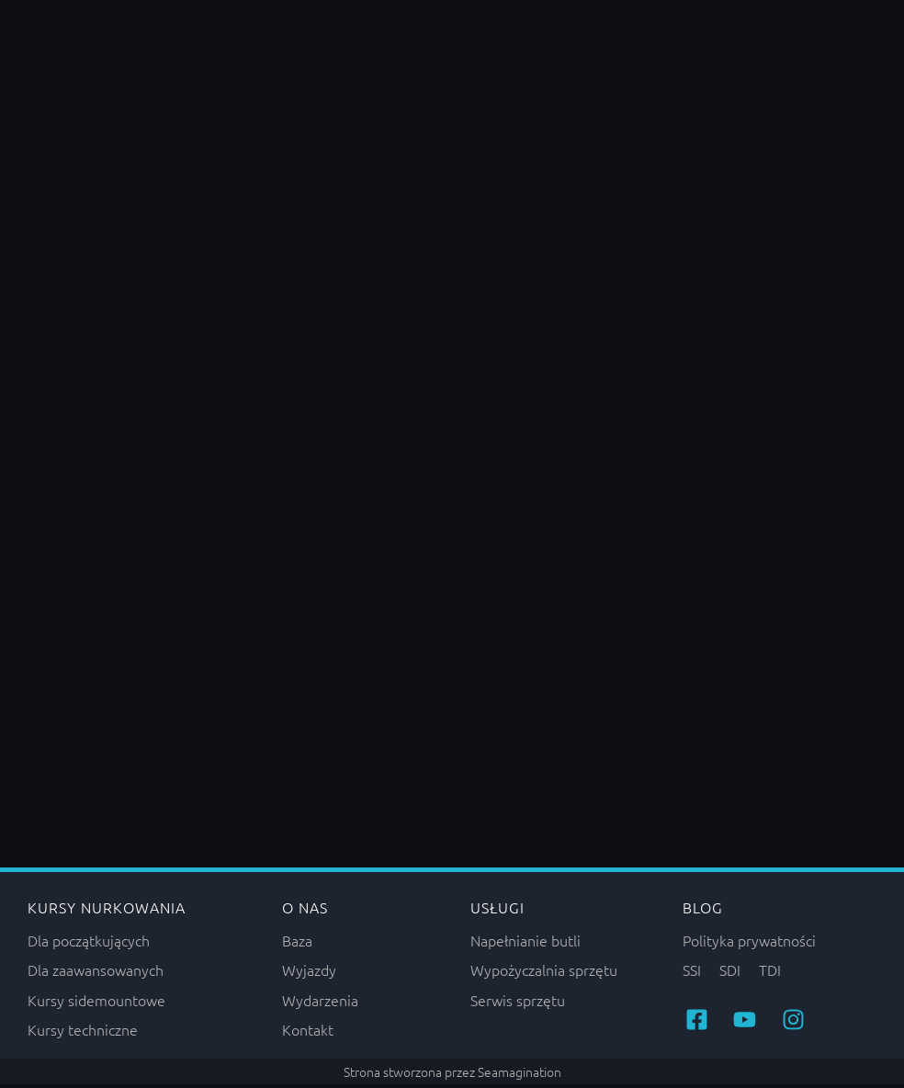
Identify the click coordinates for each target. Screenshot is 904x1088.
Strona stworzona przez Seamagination (452, 1075)
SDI (729, 974)
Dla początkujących (89, 944)
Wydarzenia (320, 1003)
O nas (305, 911)
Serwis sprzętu (517, 1003)
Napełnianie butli (525, 944)
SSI (692, 974)
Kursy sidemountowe (96, 1003)
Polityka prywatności (749, 944)
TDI (770, 974)
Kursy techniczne (83, 1033)
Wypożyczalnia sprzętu (543, 974)
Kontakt (307, 1033)
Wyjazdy (309, 974)
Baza (297, 944)
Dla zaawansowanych (96, 974)
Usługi (497, 911)
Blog (703, 911)
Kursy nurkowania (107, 911)
